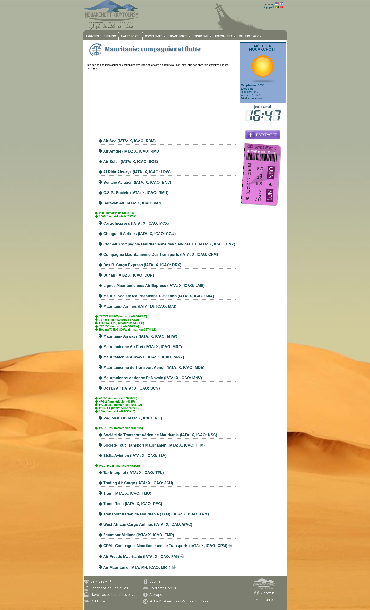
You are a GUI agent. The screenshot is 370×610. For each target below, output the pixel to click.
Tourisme (201, 36)
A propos (156, 595)
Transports (179, 36)
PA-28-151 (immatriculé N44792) (118, 405)
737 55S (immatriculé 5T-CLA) (117, 326)
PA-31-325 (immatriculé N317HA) (119, 428)
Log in (154, 581)
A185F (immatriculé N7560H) (116, 398)
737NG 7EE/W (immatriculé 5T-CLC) (121, 316)
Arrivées (92, 36)
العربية (269, 7)
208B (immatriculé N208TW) (115, 216)
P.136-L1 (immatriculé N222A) (117, 408)
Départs (110, 36)
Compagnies (153, 36)
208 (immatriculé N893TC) (114, 213)
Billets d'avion (250, 36)
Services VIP (100, 581)
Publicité (97, 601)
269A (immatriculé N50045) (115, 411)
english (269, 4)
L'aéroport (129, 36)
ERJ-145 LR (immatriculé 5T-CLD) (119, 323)
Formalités (223, 36)
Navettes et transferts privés (113, 595)
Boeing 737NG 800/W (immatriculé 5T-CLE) (126, 329)
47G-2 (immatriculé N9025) (115, 401)
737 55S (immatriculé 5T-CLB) (117, 319)
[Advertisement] (161, 103)
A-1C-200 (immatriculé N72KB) (117, 465)
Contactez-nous (162, 588)
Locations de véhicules (109, 588)
